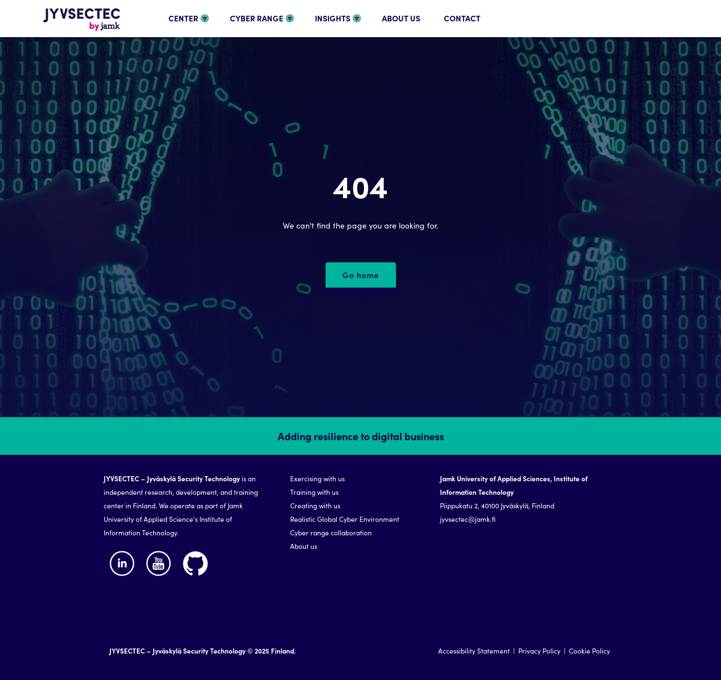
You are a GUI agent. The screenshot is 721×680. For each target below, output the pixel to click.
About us (303, 546)
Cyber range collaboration (331, 532)
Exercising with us (317, 478)
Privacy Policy (539, 650)
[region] (360, 548)
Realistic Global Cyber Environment (344, 519)
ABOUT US (401, 18)
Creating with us (315, 505)
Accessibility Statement (474, 650)
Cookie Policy (589, 650)
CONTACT (462, 18)
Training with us (314, 491)
